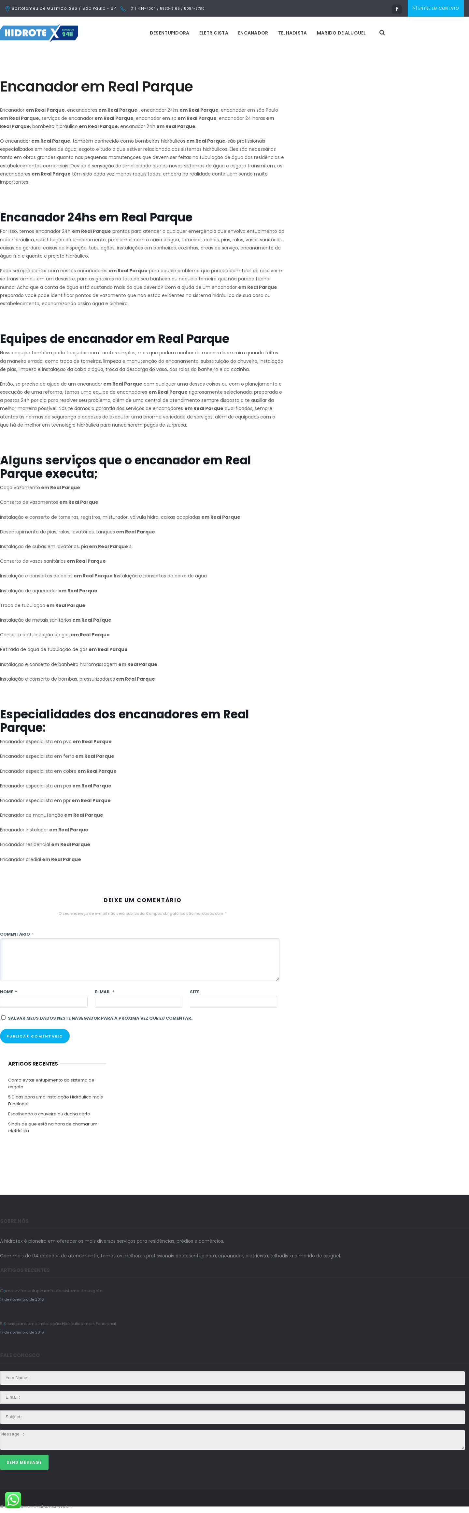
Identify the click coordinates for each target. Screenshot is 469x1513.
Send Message (24, 1462)
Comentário (17, 934)
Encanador (253, 33)
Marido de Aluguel (341, 33)
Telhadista (292, 33)
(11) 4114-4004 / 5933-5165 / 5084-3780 (167, 8)
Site (194, 992)
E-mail (104, 992)
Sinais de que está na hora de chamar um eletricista (52, 1127)
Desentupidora (170, 33)
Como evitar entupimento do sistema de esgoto (51, 1083)
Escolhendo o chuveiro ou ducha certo (49, 1114)
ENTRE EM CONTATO (436, 8)
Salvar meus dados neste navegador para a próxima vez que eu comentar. (100, 1018)
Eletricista (213, 33)
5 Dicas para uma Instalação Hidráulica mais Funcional (55, 1100)
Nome (8, 992)
